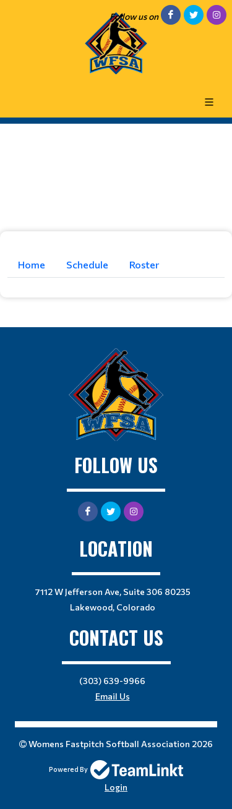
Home (31, 264)
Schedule (87, 264)
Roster (144, 264)
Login (116, 787)
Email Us (112, 696)
